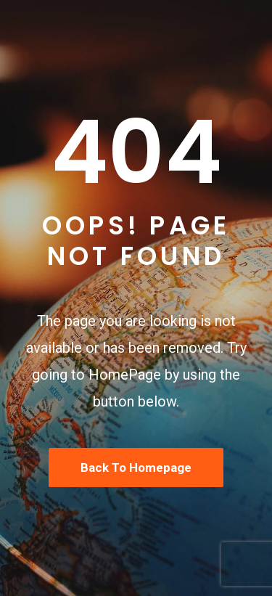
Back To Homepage (136, 467)
